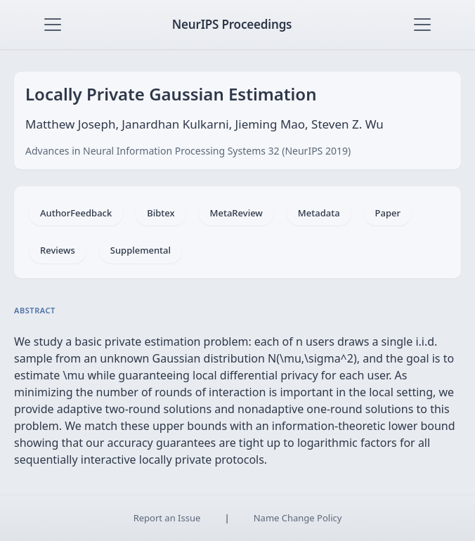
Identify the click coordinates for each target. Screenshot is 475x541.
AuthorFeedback (76, 213)
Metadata (319, 213)
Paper (388, 213)
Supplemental (140, 250)
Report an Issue (167, 517)
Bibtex (160, 213)
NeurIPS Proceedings (232, 24)
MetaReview (236, 213)
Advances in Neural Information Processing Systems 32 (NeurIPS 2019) (188, 150)
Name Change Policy (298, 517)
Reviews (57, 250)
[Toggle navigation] (53, 24)
